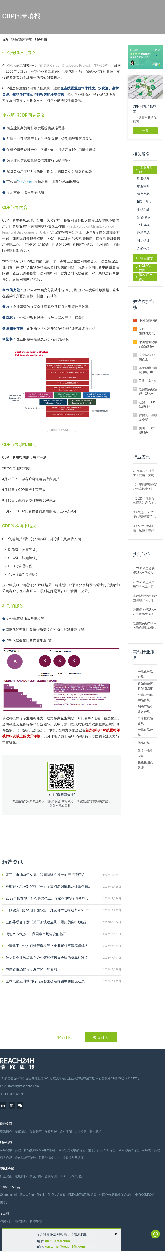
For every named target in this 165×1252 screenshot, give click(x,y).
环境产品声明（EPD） (147, 232)
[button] (156, 65)
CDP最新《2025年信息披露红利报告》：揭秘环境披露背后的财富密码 (145, 514)
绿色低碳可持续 (21, 39)
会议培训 (51, 1176)
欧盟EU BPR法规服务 (147, 404)
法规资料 (21, 1176)
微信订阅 (101, 1037)
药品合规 (144, 743)
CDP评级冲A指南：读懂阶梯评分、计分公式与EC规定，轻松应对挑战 (144, 528)
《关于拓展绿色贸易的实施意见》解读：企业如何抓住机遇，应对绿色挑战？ (145, 487)
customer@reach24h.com (65, 1246)
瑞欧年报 (51, 1131)
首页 (5, 39)
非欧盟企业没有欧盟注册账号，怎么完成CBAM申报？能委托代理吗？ (145, 598)
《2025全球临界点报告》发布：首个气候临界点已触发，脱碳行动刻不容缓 (145, 501)
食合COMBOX (144, 1194)
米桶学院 (76, 1176)
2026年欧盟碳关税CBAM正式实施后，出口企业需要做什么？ (145, 571)
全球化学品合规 (145, 674)
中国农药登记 (148, 320)
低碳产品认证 (146, 209)
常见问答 (36, 1176)
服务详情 (41, 39)
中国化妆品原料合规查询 (115, 1194)
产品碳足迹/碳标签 (147, 248)
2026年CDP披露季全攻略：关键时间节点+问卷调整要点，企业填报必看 (145, 473)
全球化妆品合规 (145, 720)
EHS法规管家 (56, 1194)
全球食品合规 (145, 732)
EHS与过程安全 (145, 753)
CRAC (63, 1176)
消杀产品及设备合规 (145, 709)
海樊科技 (6, 1221)
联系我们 (96, 1131)
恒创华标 (36, 1221)
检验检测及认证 (145, 765)
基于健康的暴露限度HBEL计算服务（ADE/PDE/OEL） (148, 370)
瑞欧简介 (6, 1131)
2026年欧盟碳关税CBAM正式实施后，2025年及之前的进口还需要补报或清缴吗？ (145, 584)
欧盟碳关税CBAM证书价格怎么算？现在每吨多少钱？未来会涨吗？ (145, 612)
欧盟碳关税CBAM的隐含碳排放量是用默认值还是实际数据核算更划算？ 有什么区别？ (145, 626)
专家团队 (21, 1131)
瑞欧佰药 (21, 1221)
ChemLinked (8, 1194)
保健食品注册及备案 (148, 417)
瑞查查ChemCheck (32, 1194)
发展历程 (36, 1131)
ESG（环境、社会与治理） (147, 201)
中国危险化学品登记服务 (148, 344)
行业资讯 (6, 1176)
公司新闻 (66, 1131)
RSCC (4, 1202)
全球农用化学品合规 (145, 697)
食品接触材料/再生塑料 (146, 686)
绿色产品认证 (146, 194)
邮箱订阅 (64, 1037)
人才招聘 (81, 1131)
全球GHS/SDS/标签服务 (147, 331)
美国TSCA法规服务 (147, 430)
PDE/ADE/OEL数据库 (82, 1194)
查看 (145, 130)
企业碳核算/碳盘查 (147, 225)
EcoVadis (24, 182)
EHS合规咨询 (148, 380)
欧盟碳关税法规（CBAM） (147, 178)
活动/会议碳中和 (147, 217)
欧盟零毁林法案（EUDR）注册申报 (147, 186)
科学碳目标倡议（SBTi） (147, 240)
